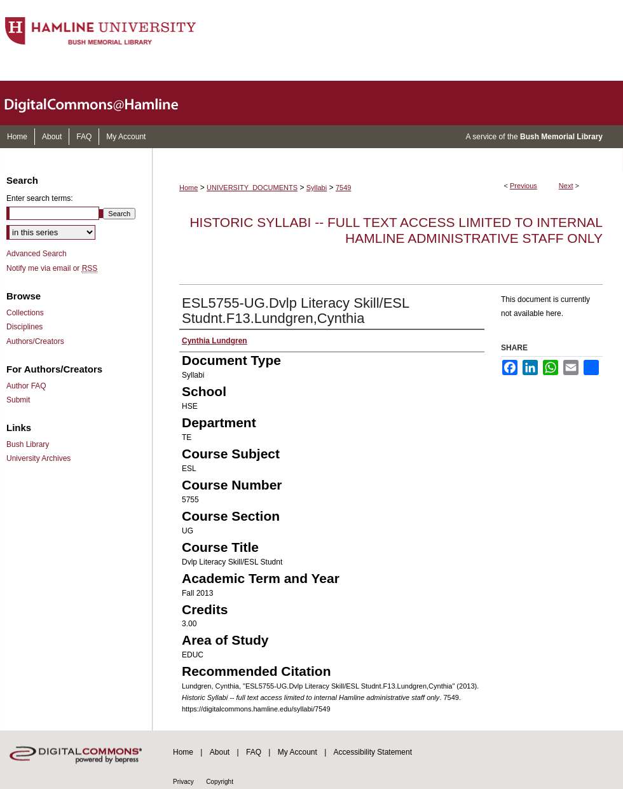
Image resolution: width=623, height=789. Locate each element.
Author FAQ (26, 385)
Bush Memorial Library (561, 136)
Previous (523, 185)
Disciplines (24, 326)
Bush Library (27, 444)
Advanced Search (36, 253)
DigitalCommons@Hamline (101, 103)
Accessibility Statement (373, 752)
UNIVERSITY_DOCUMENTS (252, 187)
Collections (25, 312)
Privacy (183, 781)
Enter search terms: (39, 198)
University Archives (38, 458)
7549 (343, 187)
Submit (18, 399)
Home (188, 187)
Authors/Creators (35, 341)
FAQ (253, 752)
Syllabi (316, 187)
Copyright (219, 781)
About (219, 752)
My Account (297, 752)
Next (566, 185)
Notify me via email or (51, 268)
